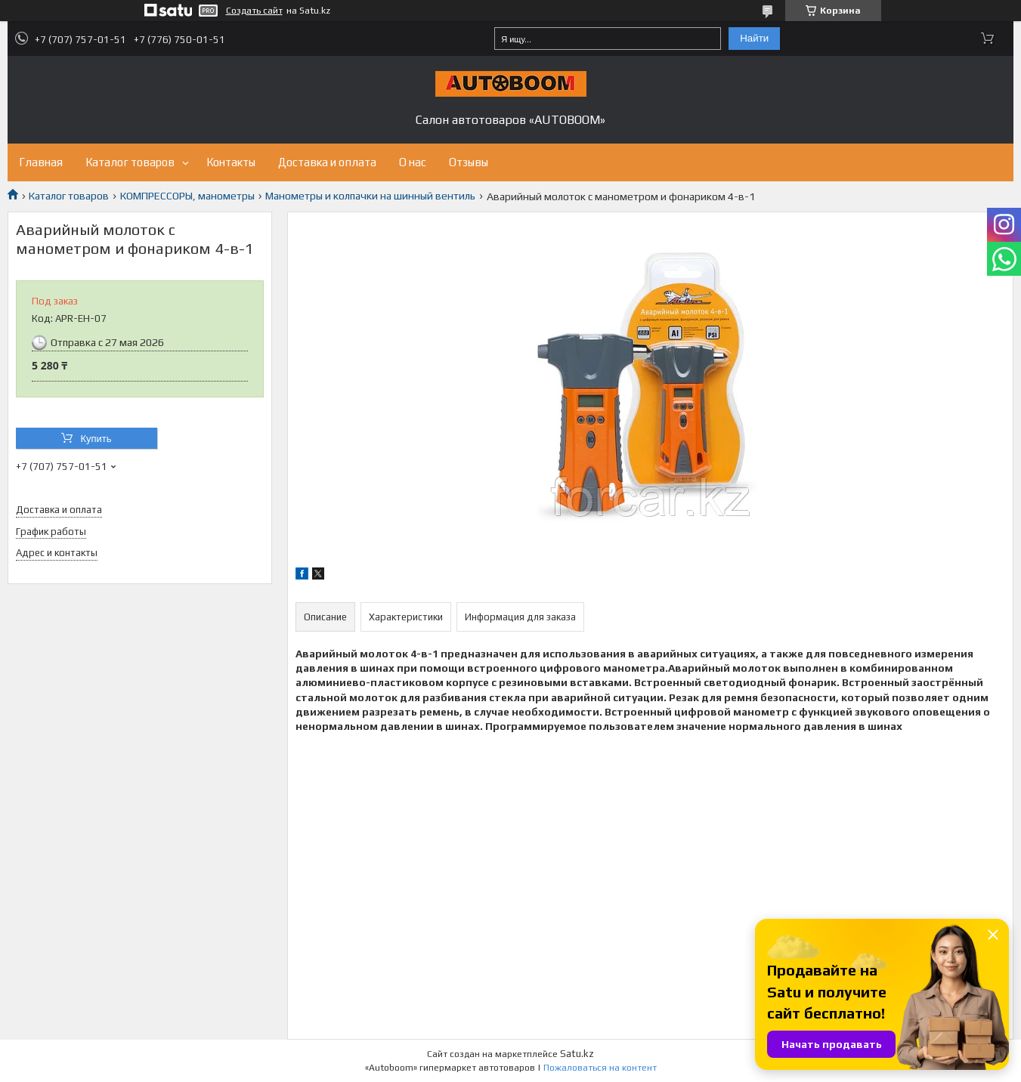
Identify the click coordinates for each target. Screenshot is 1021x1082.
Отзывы (468, 162)
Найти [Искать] (754, 38)
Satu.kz (577, 1053)
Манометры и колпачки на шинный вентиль (370, 196)
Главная (41, 162)
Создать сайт (254, 10)
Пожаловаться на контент (600, 1067)
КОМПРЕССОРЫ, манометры (187, 196)
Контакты (230, 162)
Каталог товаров (130, 162)
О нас (412, 162)
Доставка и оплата (327, 162)
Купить (95, 438)
